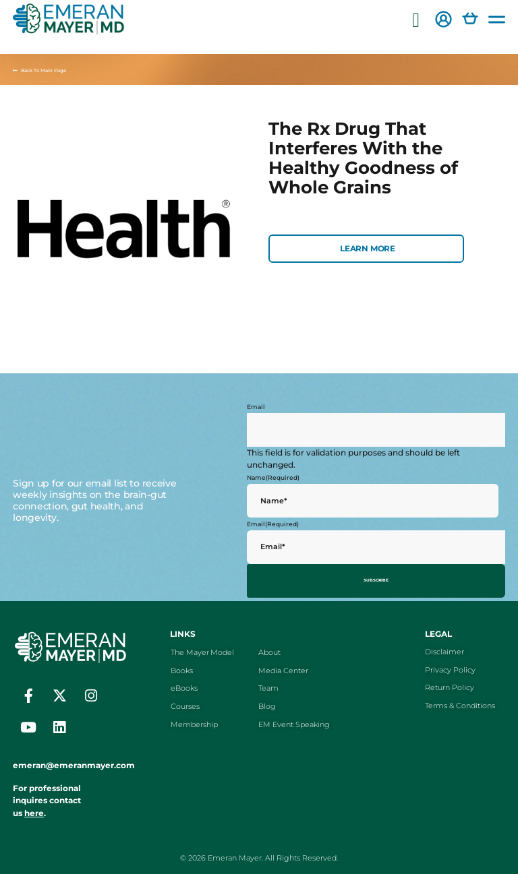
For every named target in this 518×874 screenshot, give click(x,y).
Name (273, 477)
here (34, 809)
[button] (416, 20)
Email (256, 406)
